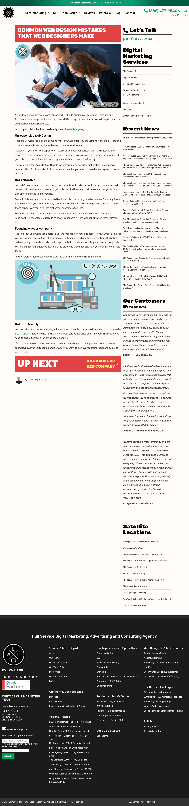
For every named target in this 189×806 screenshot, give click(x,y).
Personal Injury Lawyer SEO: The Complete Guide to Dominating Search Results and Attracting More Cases (146, 193)
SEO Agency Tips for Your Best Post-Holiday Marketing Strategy (146, 286)
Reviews (89, 12)
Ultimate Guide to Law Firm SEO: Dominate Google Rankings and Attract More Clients (144, 175)
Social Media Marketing (133, 103)
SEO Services (128, 71)
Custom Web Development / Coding (161, 676)
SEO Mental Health (106, 706)
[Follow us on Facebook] (5, 677)
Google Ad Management (133, 84)
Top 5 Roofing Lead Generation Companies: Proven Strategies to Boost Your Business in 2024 (144, 220)
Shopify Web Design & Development (161, 672)
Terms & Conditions (153, 731)
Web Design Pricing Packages (158, 701)
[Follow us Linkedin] (33, 677)
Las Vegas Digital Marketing (134, 593)
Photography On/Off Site (109, 681)
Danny (30, 380)
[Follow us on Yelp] (17, 677)
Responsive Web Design (133, 90)
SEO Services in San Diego (134, 567)
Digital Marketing (36, 12)
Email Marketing (104, 686)
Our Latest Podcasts (59, 676)
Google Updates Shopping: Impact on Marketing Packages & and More (143, 202)
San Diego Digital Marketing (134, 605)
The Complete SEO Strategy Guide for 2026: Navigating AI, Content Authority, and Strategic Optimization (147, 166)
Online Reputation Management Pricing (163, 711)
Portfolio (105, 12)
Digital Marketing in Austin (134, 586)
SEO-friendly (22, 333)
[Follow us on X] (9, 677)
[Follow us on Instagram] (13, 677)
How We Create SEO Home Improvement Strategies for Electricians (146, 148)
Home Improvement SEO (109, 715)
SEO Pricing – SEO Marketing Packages (163, 697)
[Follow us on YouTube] (25, 677)
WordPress (149, 667)
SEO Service (134, 802)
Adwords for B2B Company (102, 364)
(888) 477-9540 (160, 11)
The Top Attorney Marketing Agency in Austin (142, 580)
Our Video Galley (57, 667)
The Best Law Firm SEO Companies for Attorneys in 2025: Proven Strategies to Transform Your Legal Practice (145, 249)
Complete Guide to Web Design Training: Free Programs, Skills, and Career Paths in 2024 (146, 211)
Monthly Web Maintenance (157, 706)
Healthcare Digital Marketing (111, 711)
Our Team (54, 658)
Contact (129, 12)
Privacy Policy (151, 726)
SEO (55, 12)
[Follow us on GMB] (21, 677)
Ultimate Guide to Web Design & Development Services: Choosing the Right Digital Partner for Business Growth (147, 184)
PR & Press (54, 672)
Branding (127, 109)
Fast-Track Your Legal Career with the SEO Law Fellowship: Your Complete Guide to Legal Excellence (145, 229)
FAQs (51, 681)
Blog (117, 12)
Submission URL (9, 746)
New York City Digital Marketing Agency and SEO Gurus (146, 599)
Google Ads (102, 667)
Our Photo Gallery (58, 662)
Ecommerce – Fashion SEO (110, 720)
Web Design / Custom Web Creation (161, 662)
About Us (53, 653)
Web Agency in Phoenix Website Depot (139, 542)
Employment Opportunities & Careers (67, 706)
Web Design (71, 12)
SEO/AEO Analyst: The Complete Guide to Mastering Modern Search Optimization (145, 268)
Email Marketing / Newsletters (136, 116)
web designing (75, 129)
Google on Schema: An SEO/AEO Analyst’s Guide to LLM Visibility (146, 238)
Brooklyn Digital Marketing (134, 573)
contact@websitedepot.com (16, 706)
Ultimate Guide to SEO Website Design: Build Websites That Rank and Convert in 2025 (146, 277)
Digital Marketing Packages (157, 692)
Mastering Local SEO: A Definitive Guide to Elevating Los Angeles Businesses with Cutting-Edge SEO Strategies (147, 157)
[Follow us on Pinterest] (37, 677)
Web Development (131, 95)
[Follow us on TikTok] (29, 677)
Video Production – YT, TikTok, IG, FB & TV (117, 676)
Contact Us (102, 736)
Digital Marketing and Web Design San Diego (141, 554)
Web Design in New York (133, 548)
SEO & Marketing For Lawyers (111, 701)
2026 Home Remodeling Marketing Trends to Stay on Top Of (147, 139)
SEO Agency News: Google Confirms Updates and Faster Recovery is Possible (147, 259)
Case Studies (55, 701)
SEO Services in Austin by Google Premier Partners (144, 561)
